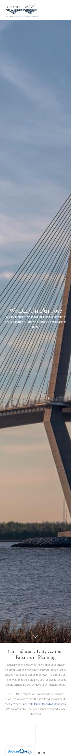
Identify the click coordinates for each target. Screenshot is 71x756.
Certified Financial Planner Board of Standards (37, 703)
